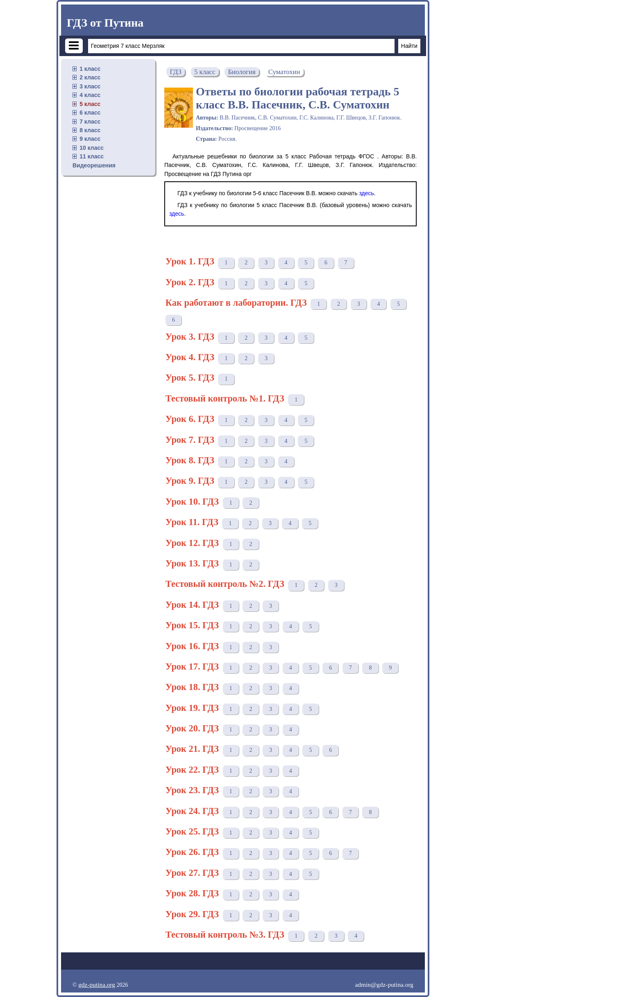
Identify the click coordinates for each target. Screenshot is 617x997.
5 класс (89, 104)
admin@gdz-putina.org (384, 984)
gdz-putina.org (96, 984)
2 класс (89, 77)
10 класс (91, 147)
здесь (366, 193)
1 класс (89, 68)
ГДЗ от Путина (105, 22)
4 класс (89, 95)
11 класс (91, 156)
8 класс (89, 130)
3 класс (89, 86)
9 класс (89, 138)
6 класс (89, 112)
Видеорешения (94, 165)
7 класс (89, 121)
